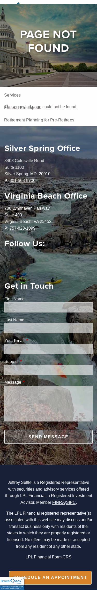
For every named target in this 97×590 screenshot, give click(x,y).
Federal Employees (22, 107)
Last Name (14, 319)
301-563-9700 (22, 180)
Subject (31, 361)
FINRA (58, 502)
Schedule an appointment (50, 577)
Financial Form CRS (53, 557)
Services (12, 95)
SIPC (71, 502)
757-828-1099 (22, 228)
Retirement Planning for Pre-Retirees (39, 120)
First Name (14, 298)
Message (32, 382)
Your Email (34, 340)
